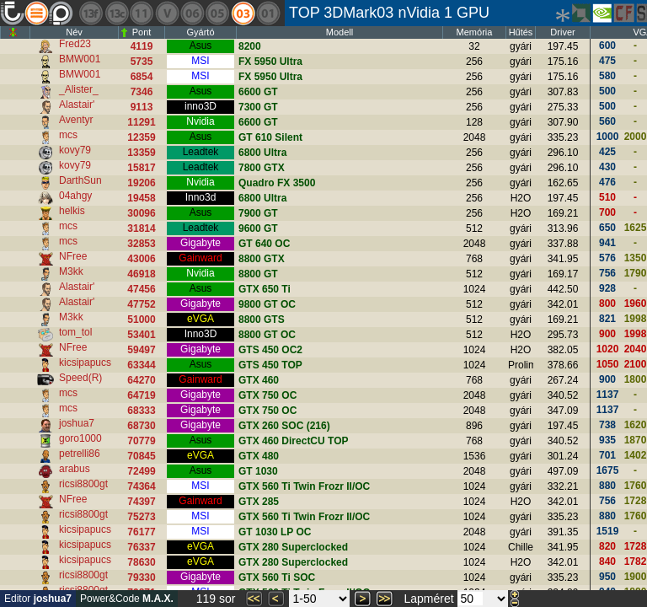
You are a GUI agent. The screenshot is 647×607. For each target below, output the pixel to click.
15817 (141, 168)
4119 (142, 46)
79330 (141, 577)
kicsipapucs (85, 362)
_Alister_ (79, 89)
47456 (141, 289)
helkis (72, 211)
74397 (141, 502)
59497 (141, 350)
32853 (141, 244)
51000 (141, 319)
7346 (142, 92)
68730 (141, 426)
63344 (141, 365)
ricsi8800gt (83, 484)
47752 (141, 304)
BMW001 (79, 59)
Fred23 (75, 44)
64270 (141, 380)
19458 (141, 198)
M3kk (71, 271)
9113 (142, 107)
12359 (141, 137)
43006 (141, 259)
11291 (141, 122)
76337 (141, 547)
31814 (141, 228)
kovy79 (75, 150)
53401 (141, 335)
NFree (73, 256)
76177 (141, 532)
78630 (141, 562)
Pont (142, 32)
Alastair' (76, 104)
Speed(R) (80, 378)
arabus (74, 469)
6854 (142, 77)
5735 (142, 61)
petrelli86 (79, 453)
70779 (141, 441)
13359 (141, 152)
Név (74, 32)
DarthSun (80, 180)
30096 (141, 213)
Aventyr (76, 120)
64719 (141, 395)
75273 (141, 517)
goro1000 (80, 438)
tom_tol (75, 332)
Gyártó (200, 32)
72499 (141, 471)
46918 (141, 274)
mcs (68, 135)
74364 (141, 486)
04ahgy (75, 195)
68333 (141, 410)
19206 (141, 183)
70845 (141, 456)
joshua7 (76, 423)
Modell (339, 32)
